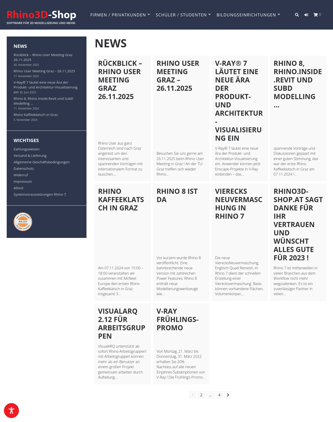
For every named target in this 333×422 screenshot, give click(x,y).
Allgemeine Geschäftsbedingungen (42, 162)
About (18, 187)
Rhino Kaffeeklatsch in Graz (121, 199)
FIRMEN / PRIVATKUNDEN (118, 15)
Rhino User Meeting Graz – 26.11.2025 (178, 75)
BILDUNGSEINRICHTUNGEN (246, 15)
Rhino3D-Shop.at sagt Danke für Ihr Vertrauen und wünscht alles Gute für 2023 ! (298, 224)
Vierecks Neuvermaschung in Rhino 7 (238, 203)
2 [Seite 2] (201, 395)
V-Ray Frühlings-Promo (177, 319)
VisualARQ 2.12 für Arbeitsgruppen (121, 323)
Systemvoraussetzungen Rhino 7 (40, 194)
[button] (306, 14)
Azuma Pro (64, 412)
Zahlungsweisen (27, 149)
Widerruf (21, 175)
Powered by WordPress (24, 412)
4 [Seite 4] (219, 395)
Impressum (23, 181)
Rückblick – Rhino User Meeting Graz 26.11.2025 (120, 79)
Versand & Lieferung (30, 155)
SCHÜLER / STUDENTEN (181, 15)
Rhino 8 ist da (177, 195)
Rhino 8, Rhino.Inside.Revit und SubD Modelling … (298, 83)
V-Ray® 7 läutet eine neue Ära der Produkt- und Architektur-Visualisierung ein (239, 100)
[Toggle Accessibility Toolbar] (11, 411)
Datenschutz (24, 168)
